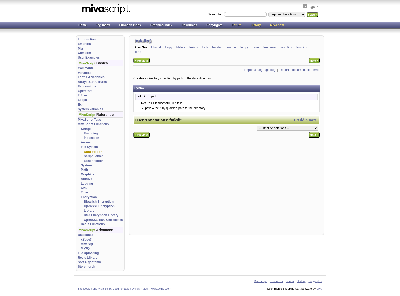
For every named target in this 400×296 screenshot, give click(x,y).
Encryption (89, 197)
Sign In (313, 7)
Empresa (84, 44)
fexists (193, 47)
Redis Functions (93, 224)
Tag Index (103, 25)
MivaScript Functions (93, 124)
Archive (86, 179)
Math (84, 170)
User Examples (89, 57)
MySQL (86, 248)
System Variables (90, 109)
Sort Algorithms (89, 262)
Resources (189, 25)
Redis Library (87, 257)
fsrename (269, 47)
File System (89, 147)
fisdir (205, 47)
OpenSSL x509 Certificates (103, 220)
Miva (319, 288)
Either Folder (93, 161)
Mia (80, 48)
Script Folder (93, 156)
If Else (82, 95)
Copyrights (214, 25)
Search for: (215, 14)
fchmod (156, 47)
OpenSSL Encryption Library (99, 208)
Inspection (91, 138)
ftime (137, 52)
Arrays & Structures (92, 82)
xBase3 (86, 239)
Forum (236, 25)
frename (230, 47)
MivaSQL (87, 244)
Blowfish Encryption (99, 201)
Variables (84, 73)
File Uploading (88, 253)
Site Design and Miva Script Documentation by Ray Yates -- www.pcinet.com (124, 288)
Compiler (84, 53)
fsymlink (301, 47)
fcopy (168, 47)
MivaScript (260, 281)
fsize (256, 47)
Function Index (130, 25)
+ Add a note (305, 120)
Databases (85, 235)
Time (84, 192)
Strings (86, 129)
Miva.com (277, 25)
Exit (80, 104)
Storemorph (86, 266)
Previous (141, 60)
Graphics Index (161, 25)
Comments (86, 68)
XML (84, 188)
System (86, 165)
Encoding (91, 133)
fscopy (244, 47)
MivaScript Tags (89, 119)
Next (314, 60)
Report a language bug (260, 70)
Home (82, 25)
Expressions (87, 86)
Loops (82, 100)
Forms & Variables (91, 77)
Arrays (86, 142)
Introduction (87, 39)
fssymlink (285, 47)
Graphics (87, 174)
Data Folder (93, 152)
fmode (216, 47)
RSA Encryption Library (101, 215)
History (256, 25)
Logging (87, 183)
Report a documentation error (300, 70)
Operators (85, 91)
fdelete (180, 47)
